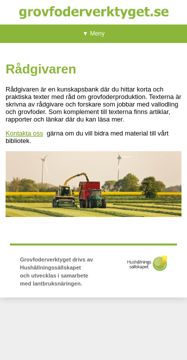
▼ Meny (93, 33)
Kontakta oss (24, 133)
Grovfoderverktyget (94, 12)
